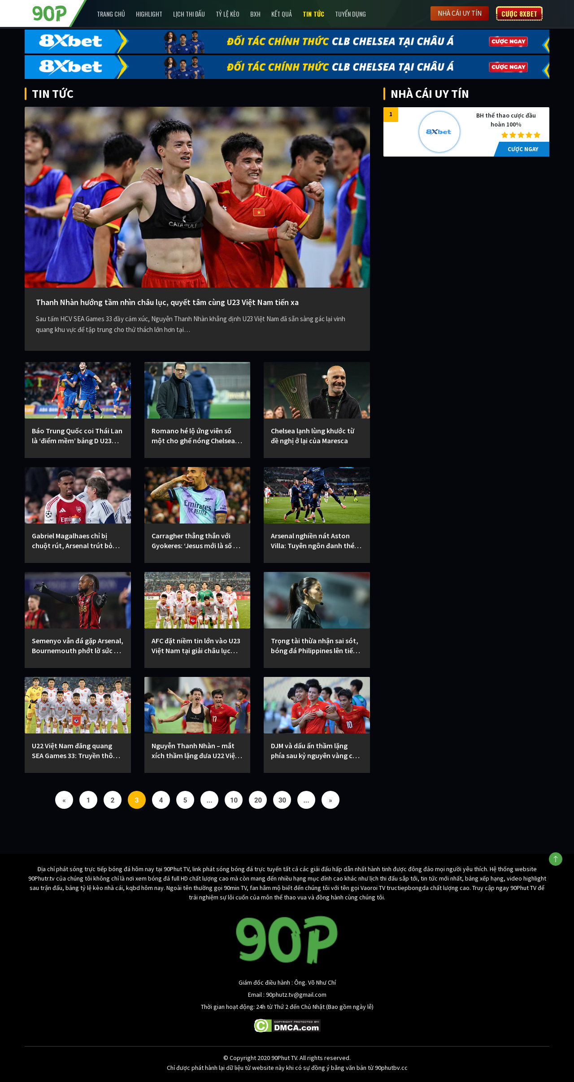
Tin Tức (313, 13)
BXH (255, 13)
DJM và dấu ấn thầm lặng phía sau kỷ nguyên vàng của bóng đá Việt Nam (316, 750)
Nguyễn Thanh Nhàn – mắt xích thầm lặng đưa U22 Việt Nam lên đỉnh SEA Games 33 (195, 750)
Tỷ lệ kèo (227, 13)
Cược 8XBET (519, 13)
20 (258, 800)
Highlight (149, 13)
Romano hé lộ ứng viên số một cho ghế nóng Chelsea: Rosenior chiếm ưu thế (194, 435)
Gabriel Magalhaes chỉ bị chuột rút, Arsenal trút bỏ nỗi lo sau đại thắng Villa (72, 540)
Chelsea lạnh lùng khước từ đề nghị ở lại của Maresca (312, 435)
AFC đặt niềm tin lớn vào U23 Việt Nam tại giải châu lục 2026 (196, 645)
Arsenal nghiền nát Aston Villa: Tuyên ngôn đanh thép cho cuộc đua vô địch (314, 540)
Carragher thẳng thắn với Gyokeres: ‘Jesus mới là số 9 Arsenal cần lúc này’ (194, 540)
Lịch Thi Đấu (189, 13)
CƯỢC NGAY (523, 149)
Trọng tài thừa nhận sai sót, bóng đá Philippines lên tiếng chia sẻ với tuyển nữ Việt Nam (316, 645)
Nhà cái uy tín (460, 13)
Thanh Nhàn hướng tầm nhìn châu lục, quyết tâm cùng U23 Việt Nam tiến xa (167, 302)
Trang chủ (111, 13)
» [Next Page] (330, 800)
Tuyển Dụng (350, 13)
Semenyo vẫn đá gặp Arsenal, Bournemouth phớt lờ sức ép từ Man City (77, 645)
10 (234, 800)
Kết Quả (281, 13)
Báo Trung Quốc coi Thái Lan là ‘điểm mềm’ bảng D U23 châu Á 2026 (77, 435)
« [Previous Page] (64, 800)
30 (282, 800)
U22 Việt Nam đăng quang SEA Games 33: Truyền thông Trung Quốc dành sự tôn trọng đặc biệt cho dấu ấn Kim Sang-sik (76, 750)
